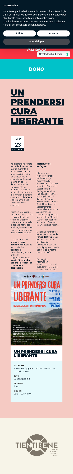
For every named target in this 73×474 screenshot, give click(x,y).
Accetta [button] (53, 33)
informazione (49, 368)
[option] (36, 446)
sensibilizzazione (21, 371)
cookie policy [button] (47, 18)
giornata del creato (35, 368)
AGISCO (36, 49)
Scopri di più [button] (36, 41)
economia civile (20, 368)
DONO (36, 69)
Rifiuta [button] (20, 33)
